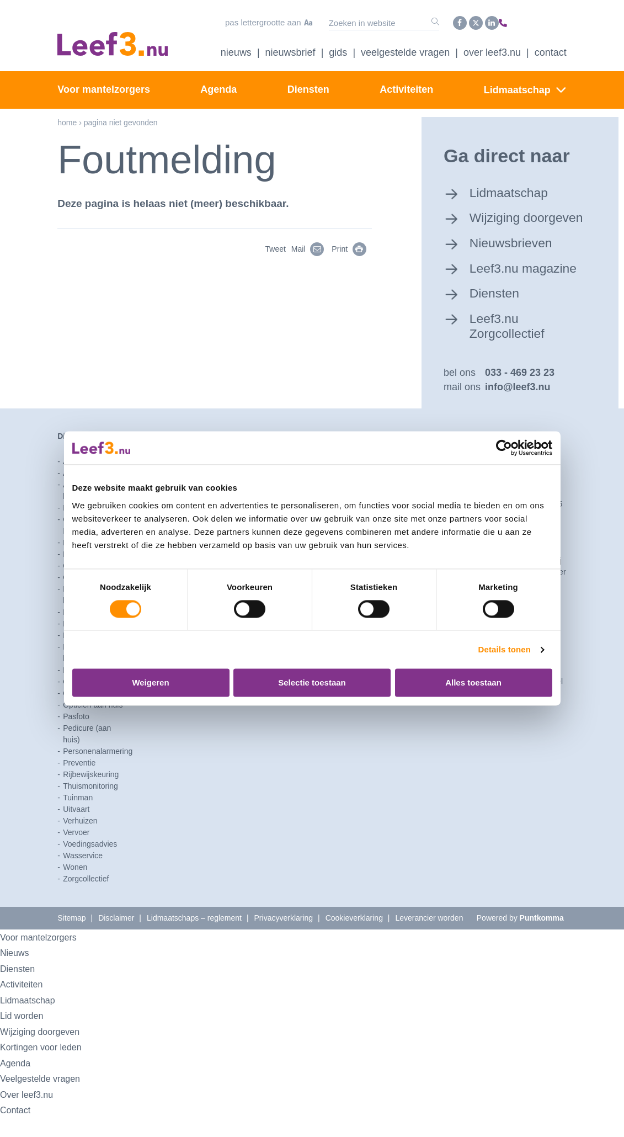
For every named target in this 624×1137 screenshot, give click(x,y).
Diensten (308, 86)
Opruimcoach (86, 712)
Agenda (218, 86)
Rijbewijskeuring (91, 793)
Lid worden (25, 1034)
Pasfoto (76, 735)
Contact (551, 49)
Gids (338, 49)
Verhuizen (80, 839)
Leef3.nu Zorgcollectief (514, 342)
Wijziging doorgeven (505, 223)
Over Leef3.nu (492, 49)
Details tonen (504, 649)
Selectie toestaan (312, 683)
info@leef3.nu (518, 406)
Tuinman (78, 816)
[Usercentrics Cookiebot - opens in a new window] (504, 447)
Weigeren (150, 683)
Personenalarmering (97, 770)
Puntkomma (542, 936)
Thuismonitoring (90, 804)
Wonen (75, 885)
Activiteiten (406, 86)
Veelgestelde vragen (405, 49)
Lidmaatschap (517, 86)
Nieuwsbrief (290, 49)
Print (354, 245)
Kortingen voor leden (48, 1066)
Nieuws (236, 49)
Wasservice (83, 874)
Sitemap (71, 936)
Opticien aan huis (92, 723)
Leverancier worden (429, 936)
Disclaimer (116, 936)
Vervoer (76, 851)
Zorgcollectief (86, 897)
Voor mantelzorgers (103, 86)
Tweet (275, 245)
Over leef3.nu (31, 1113)
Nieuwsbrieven (518, 256)
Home (67, 119)
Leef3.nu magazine (532, 282)
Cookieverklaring (354, 936)
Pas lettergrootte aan (239, 21)
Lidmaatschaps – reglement (194, 936)
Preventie (79, 781)
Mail (313, 245)
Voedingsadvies (90, 862)
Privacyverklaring (283, 936)
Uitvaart (76, 827)
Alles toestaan (473, 683)
